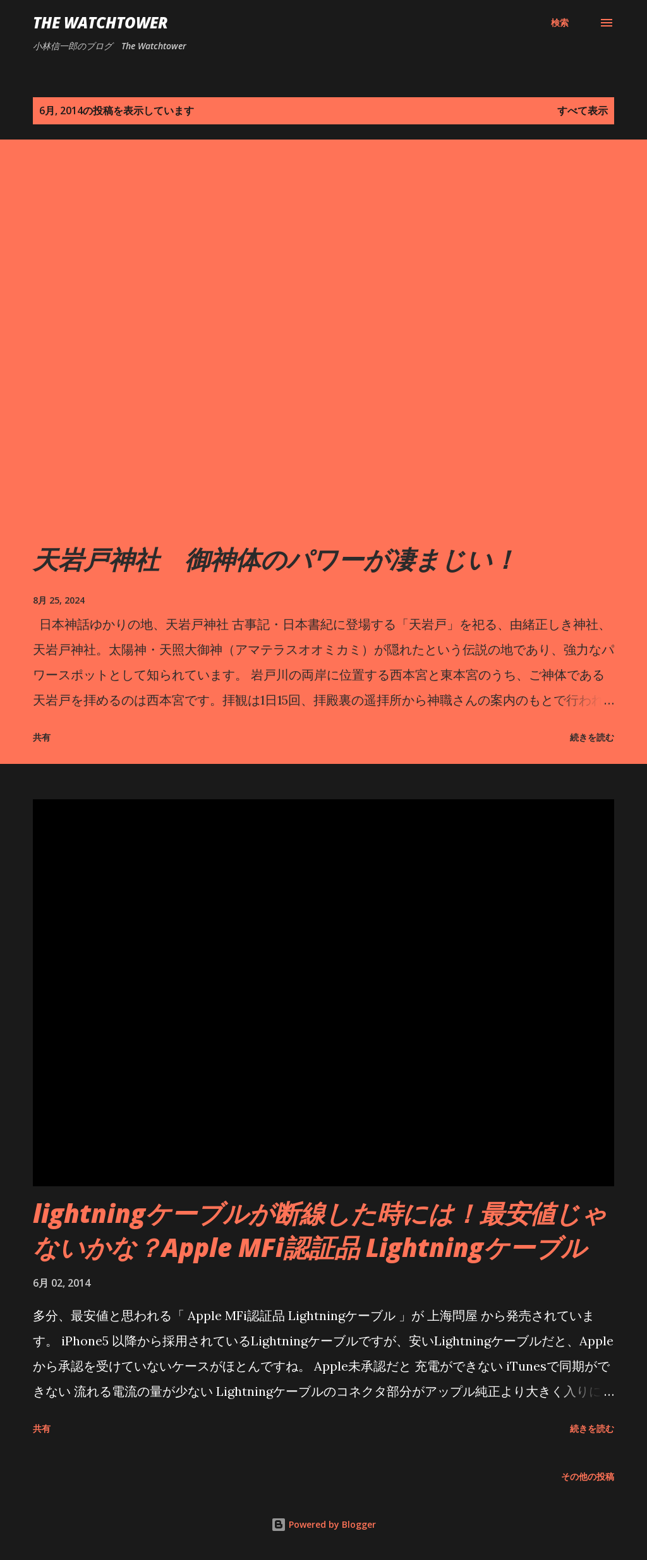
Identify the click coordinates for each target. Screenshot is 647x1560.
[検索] (560, 22)
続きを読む (592, 737)
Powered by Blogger (323, 1524)
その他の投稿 (587, 1476)
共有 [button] (42, 737)
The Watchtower (100, 22)
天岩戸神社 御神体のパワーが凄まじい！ (275, 559)
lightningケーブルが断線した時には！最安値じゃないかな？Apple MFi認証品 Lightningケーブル (320, 1230)
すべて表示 (582, 110)
